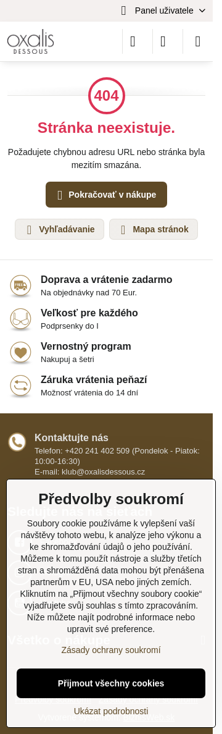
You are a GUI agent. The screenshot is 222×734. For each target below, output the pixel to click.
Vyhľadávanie (58, 230)
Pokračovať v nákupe (104, 195)
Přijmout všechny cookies (111, 683)
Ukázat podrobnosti (111, 711)
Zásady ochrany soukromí (110, 650)
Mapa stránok (153, 230)
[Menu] (198, 41)
